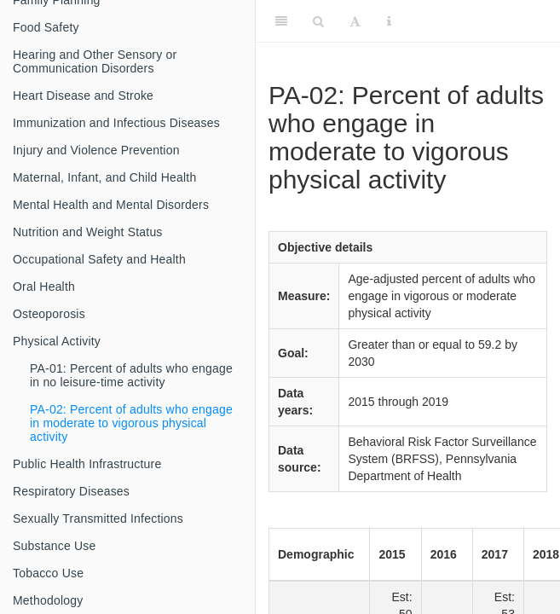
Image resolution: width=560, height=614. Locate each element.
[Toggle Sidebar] (281, 21)
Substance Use (54, 546)
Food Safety (46, 27)
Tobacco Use (48, 573)
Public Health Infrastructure (87, 464)
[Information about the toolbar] (389, 21)
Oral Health (44, 286)
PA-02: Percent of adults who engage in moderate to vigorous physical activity (131, 423)
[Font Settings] (355, 21)
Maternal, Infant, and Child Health (104, 177)
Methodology (48, 600)
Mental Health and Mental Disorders (111, 204)
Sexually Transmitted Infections (98, 518)
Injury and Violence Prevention (96, 150)
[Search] (318, 21)
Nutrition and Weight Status (88, 232)
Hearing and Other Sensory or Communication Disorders (94, 61)
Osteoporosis (49, 314)
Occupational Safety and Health (99, 259)
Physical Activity (57, 341)
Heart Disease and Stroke (83, 95)
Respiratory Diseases (71, 491)
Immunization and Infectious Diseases (116, 123)
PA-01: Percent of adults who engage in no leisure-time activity (131, 375)
